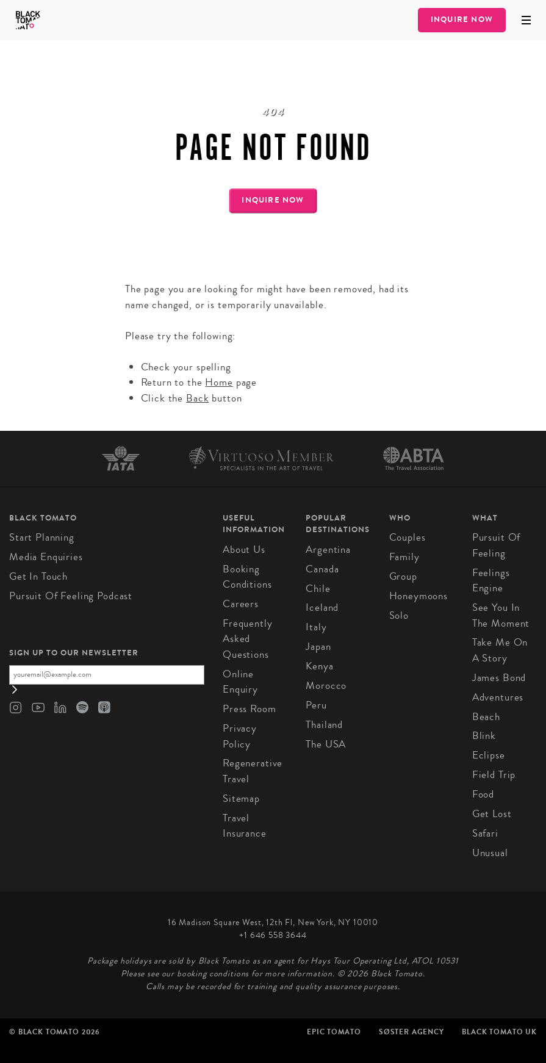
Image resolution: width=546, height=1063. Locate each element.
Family (404, 556)
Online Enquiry (240, 681)
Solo (399, 615)
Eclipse (488, 755)
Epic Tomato (334, 1031)
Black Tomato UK (499, 1031)
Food (483, 794)
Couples (407, 537)
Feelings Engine (491, 580)
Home (218, 382)
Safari (485, 833)
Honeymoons (418, 596)
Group (403, 576)
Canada (322, 569)
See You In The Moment (501, 615)
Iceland (322, 607)
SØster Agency (411, 1031)
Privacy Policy (240, 736)
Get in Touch (38, 576)
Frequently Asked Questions (248, 639)
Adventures (498, 697)
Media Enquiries (46, 556)
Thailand (324, 724)
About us (244, 549)
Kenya (319, 666)
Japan (318, 646)
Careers (241, 603)
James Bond (499, 677)
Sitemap (241, 798)
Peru (316, 705)
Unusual (490, 852)
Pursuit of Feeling (496, 545)
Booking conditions (247, 577)
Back (197, 398)
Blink (484, 735)
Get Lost (492, 813)
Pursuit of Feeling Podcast (70, 596)
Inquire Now (462, 19)
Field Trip (494, 774)
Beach (486, 716)
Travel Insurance (245, 825)
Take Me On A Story (500, 650)
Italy (316, 627)
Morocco (326, 685)
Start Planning (41, 537)
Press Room (249, 708)
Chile (318, 588)
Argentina (328, 549)
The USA (326, 744)
